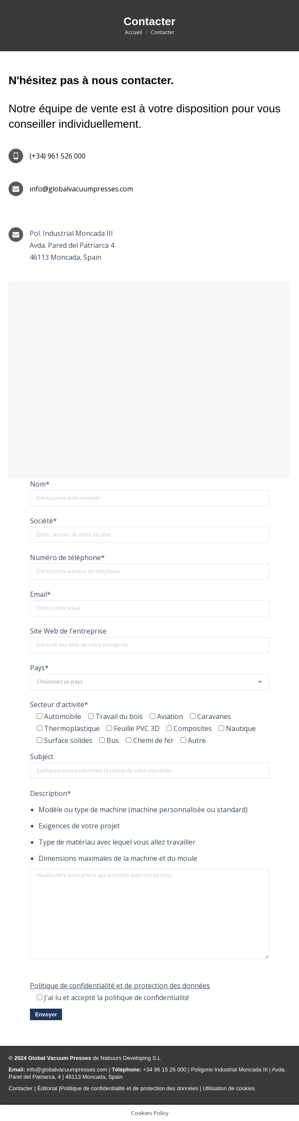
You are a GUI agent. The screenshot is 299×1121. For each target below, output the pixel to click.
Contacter (21, 1088)
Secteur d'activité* (59, 704)
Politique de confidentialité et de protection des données (120, 985)
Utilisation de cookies (229, 1088)
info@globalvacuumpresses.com (66, 1069)
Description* (50, 793)
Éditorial (48, 1088)
